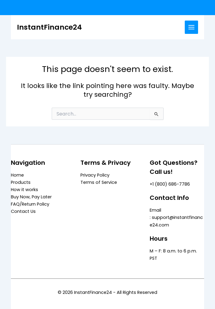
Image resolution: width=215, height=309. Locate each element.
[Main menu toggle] (191, 27)
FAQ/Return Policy (30, 204)
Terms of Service (98, 182)
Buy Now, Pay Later (31, 197)
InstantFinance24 (49, 27)
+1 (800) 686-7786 (170, 184)
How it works (24, 190)
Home (17, 175)
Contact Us (23, 211)
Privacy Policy (94, 175)
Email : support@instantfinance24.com (176, 217)
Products (21, 182)
